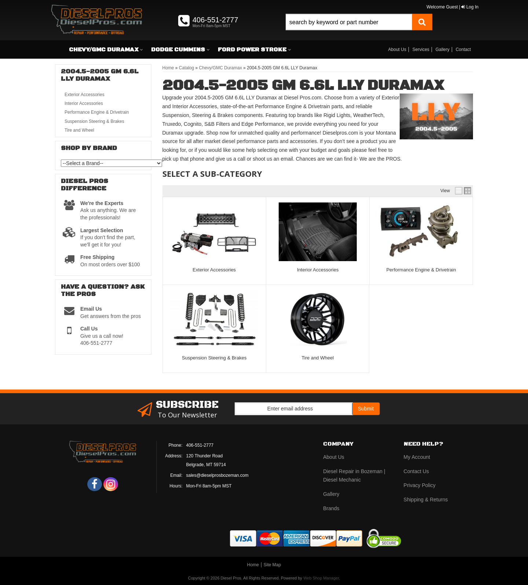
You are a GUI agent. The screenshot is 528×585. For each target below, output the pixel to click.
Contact (463, 49)
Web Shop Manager (321, 578)
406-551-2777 (200, 445)
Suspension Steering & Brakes (214, 358)
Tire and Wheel (317, 358)
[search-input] (349, 22)
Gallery (443, 49)
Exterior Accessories (214, 270)
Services (420, 49)
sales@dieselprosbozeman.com (217, 475)
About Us (397, 49)
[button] (359, 30)
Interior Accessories (317, 270)
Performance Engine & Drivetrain (421, 270)
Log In (469, 7)
